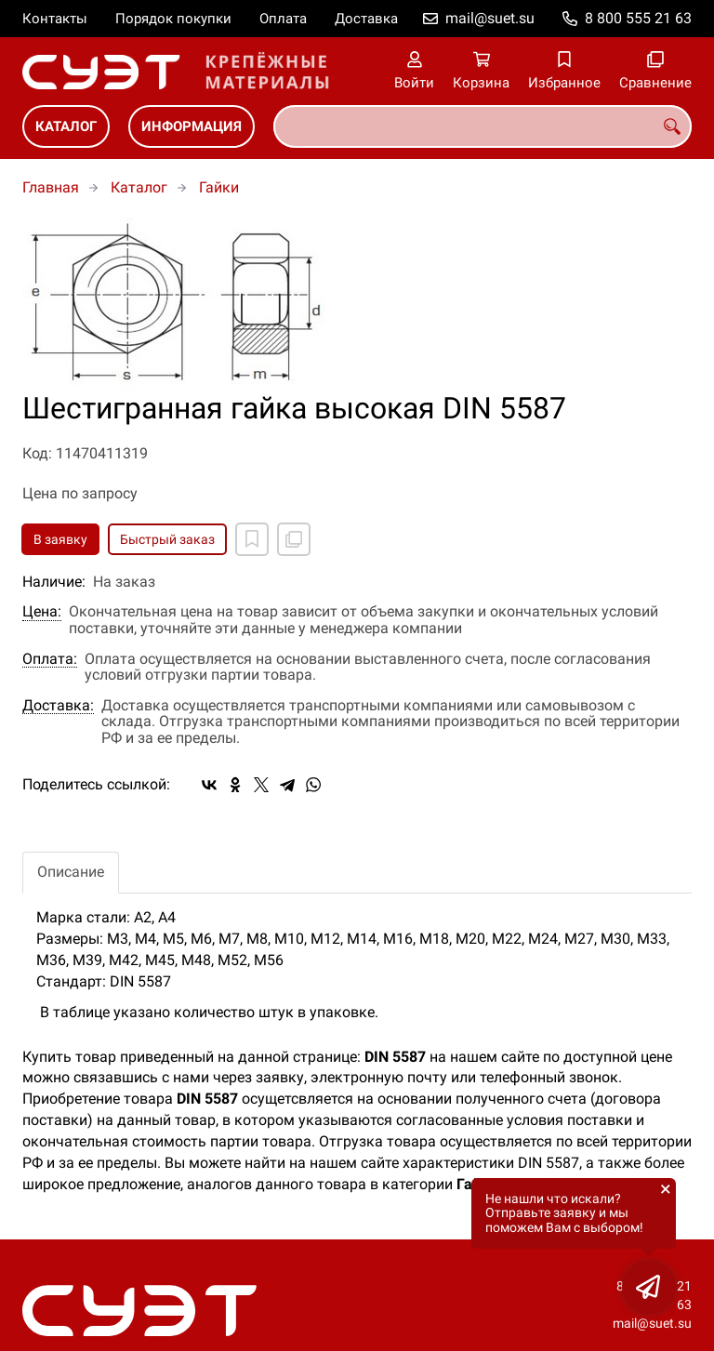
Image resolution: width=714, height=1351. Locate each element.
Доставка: (58, 705)
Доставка (366, 18)
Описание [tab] (70, 872)
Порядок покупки (173, 18)
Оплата (283, 18)
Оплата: (49, 659)
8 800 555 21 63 (638, 18)
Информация (191, 126)
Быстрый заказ (167, 539)
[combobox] (482, 126)
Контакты (54, 18)
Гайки (219, 187)
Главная (50, 187)
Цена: (41, 611)
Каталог (66, 126)
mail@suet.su (490, 18)
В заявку (60, 539)
